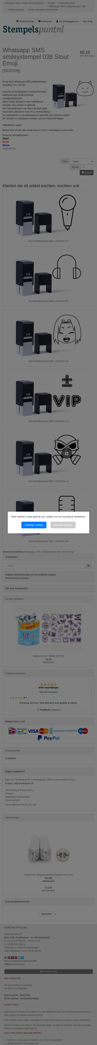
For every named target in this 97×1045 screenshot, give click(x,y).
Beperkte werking (63, 525)
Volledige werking (34, 525)
